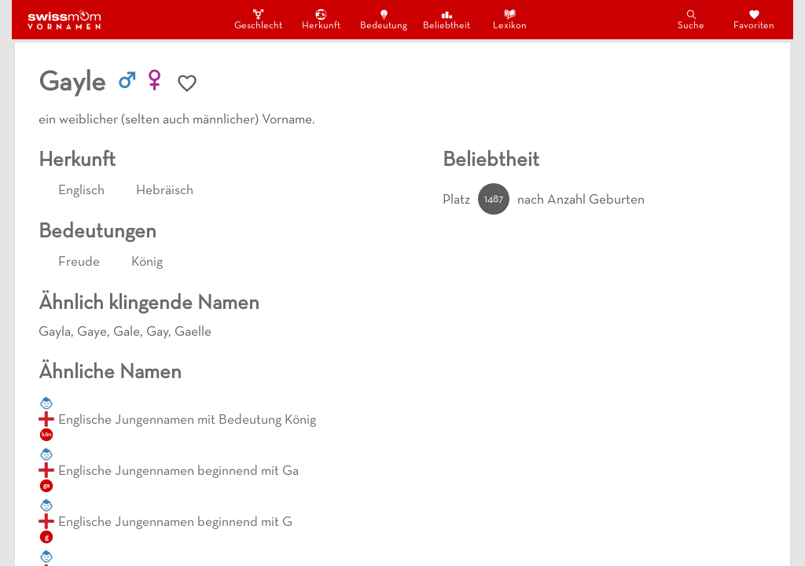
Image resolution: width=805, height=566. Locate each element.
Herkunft (321, 19)
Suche (691, 19)
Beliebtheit (446, 19)
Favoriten (753, 19)
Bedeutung (383, 19)
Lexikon (510, 19)
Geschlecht (257, 19)
